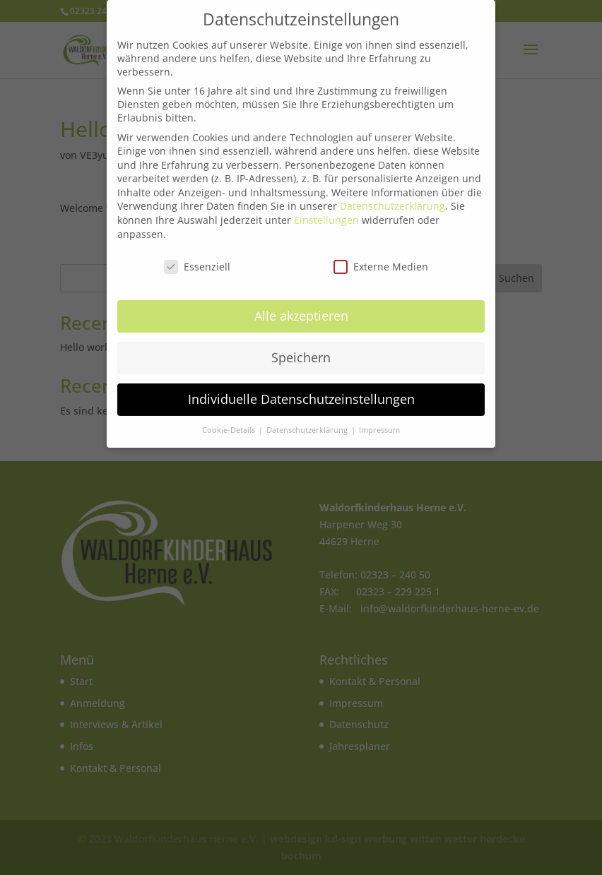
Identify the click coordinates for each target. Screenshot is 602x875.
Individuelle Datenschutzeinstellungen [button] (301, 393)
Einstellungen (326, 214)
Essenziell (197, 260)
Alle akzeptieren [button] (301, 310)
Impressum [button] (379, 424)
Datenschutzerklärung (392, 200)
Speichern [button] (301, 351)
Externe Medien (381, 260)
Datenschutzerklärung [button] (308, 424)
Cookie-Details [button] (229, 424)
